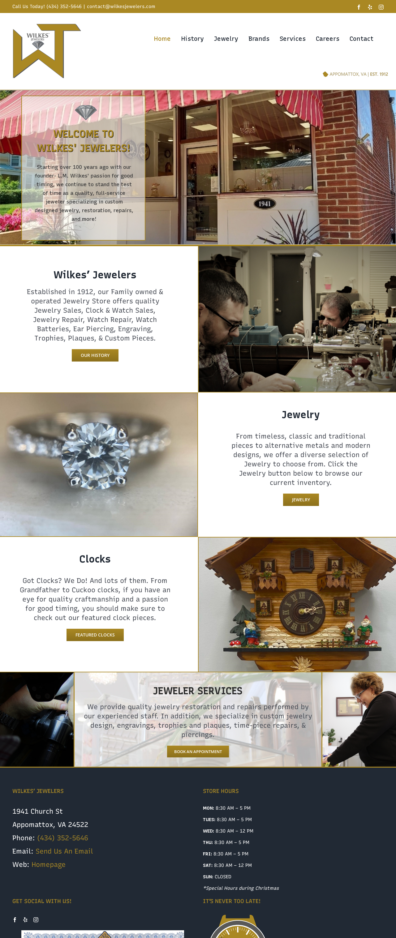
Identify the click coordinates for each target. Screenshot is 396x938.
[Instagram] (35, 919)
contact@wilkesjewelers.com (121, 6)
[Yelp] (25, 919)
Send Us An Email (64, 851)
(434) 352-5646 (62, 838)
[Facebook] (14, 919)
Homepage (49, 864)
